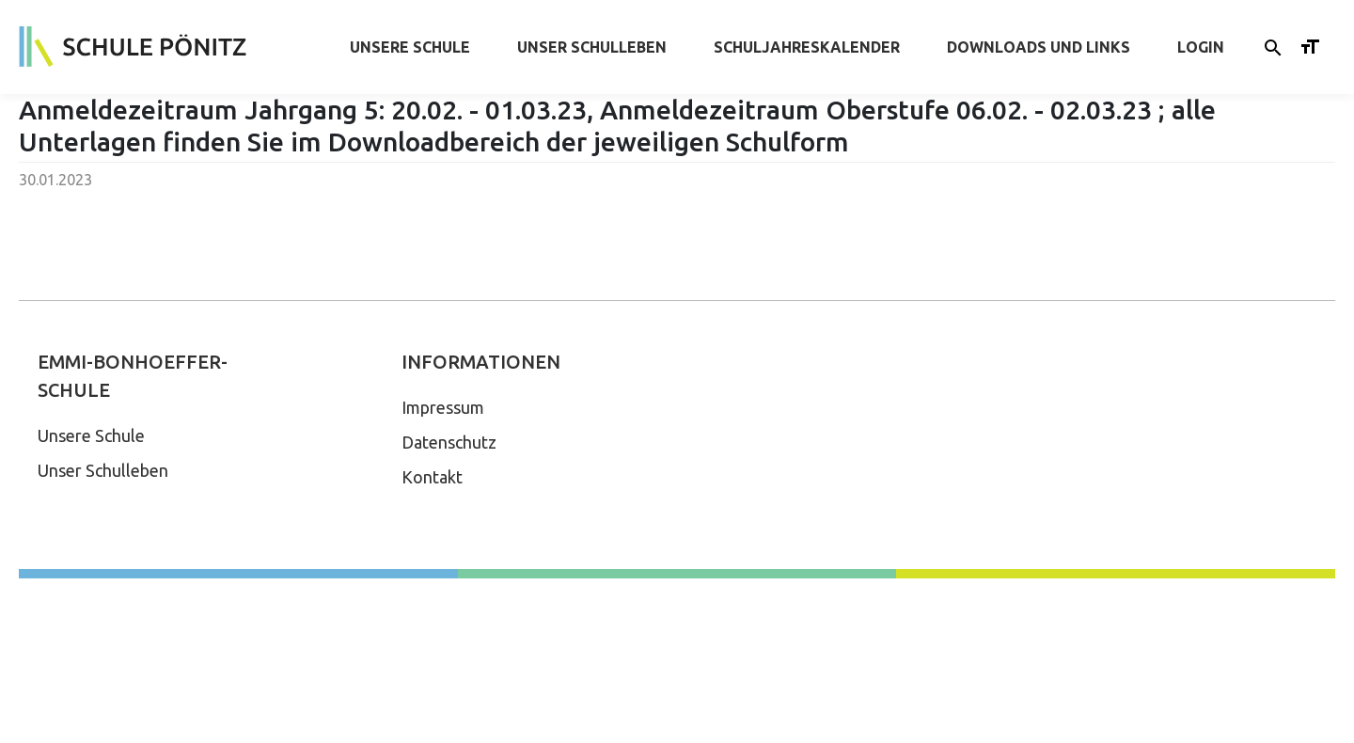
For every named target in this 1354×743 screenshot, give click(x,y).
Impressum (442, 407)
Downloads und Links (1038, 47)
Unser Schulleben (592, 47)
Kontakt (432, 476)
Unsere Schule (410, 47)
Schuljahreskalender (807, 47)
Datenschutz (448, 442)
